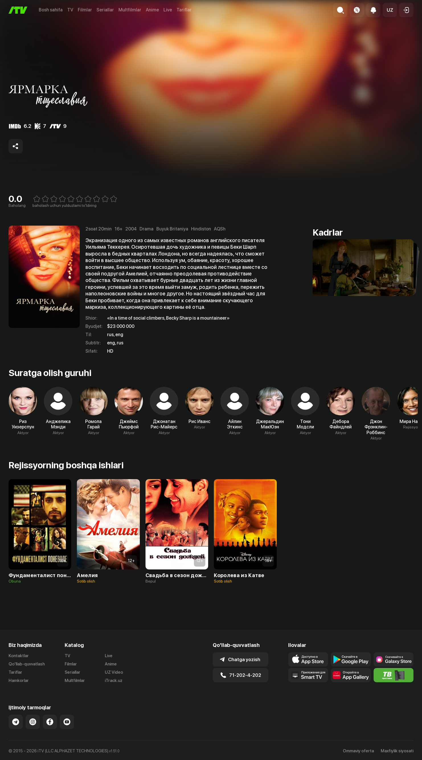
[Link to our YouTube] (67, 722)
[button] (390, 10)
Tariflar (184, 10)
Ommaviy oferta (358, 750)
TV (70, 10)
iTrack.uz (113, 680)
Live (167, 10)
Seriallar (105, 10)
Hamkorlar (19, 680)
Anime (152, 10)
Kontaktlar (19, 655)
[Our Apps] (308, 675)
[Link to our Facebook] (50, 722)
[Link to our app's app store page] (308, 659)
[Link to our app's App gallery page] (351, 675)
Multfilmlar (129, 10)
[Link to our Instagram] (33, 722)
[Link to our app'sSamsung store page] (393, 659)
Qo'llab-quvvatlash (27, 664)
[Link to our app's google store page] (351, 659)
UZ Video (114, 672)
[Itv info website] (393, 675)
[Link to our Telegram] (16, 722)
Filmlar (85, 10)
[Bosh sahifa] (18, 10)
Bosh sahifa (51, 10)
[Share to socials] (16, 146)
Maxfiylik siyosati (397, 750)
